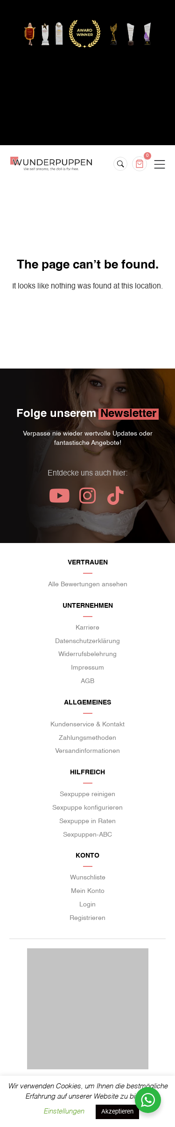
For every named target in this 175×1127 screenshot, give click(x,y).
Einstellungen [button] (63, 1111)
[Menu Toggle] (160, 165)
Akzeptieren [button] (117, 1112)
